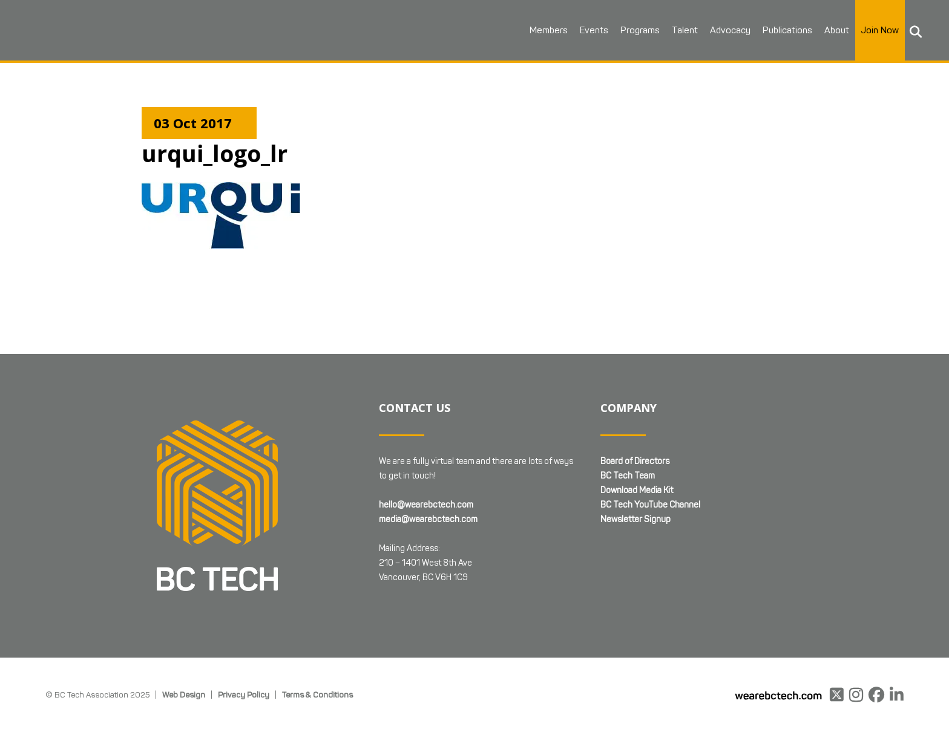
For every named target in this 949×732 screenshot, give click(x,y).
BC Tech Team (627, 417)
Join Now (880, 30)
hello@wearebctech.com (426, 446)
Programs (640, 30)
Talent (685, 30)
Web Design (183, 636)
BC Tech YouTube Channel (650, 446)
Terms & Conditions (317, 636)
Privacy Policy (243, 636)
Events (594, 30)
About (836, 30)
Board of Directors (634, 402)
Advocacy (730, 30)
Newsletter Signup (635, 461)
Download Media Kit (636, 431)
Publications (787, 30)
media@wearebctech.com (428, 461)
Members (549, 30)
